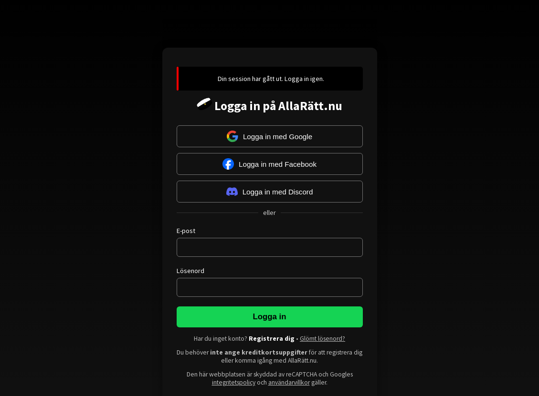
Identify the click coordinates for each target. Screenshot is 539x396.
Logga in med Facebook (269, 164)
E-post (186, 230)
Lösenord (190, 270)
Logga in (269, 316)
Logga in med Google (269, 136)
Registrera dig (272, 339)
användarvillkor (289, 382)
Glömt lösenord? (322, 339)
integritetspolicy (233, 382)
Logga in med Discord (269, 191)
